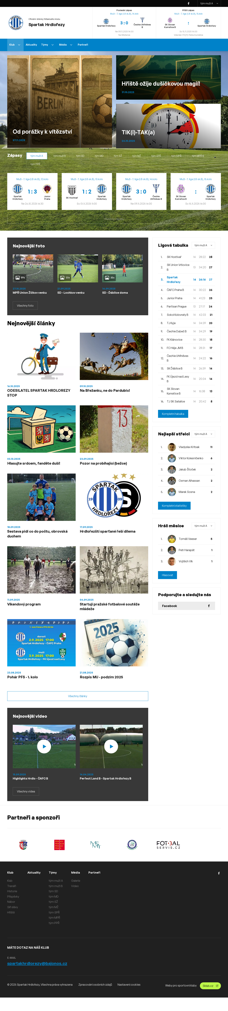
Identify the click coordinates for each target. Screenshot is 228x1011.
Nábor (11, 915)
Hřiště (11, 926)
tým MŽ (136, 155)
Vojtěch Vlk (186, 561)
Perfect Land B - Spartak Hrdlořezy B (108, 791)
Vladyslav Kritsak (189, 447)
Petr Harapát (187, 550)
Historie (12, 905)
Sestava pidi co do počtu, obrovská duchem (32, 542)
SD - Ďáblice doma (116, 293)
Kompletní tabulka (173, 414)
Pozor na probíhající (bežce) (107, 470)
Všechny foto (25, 310)
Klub (14, 44)
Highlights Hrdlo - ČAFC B (32, 791)
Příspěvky (13, 910)
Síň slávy (12, 920)
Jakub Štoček (187, 469)
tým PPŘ (35, 164)
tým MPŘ (176, 155)
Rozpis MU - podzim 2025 (105, 689)
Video (76, 899)
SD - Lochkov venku (72, 293)
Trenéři (11, 899)
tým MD (99, 155)
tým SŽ (118, 155)
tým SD (80, 155)
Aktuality (31, 44)
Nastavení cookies (129, 998)
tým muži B (59, 155)
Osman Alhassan (189, 480)
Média (65, 44)
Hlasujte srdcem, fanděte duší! (37, 470)
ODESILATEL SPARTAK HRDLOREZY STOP (30, 398)
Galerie (76, 894)
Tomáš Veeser (188, 539)
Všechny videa (26, 805)
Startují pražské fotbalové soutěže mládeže (114, 617)
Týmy (47, 44)
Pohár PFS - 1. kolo (25, 689)
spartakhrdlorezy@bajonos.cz (37, 976)
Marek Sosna (187, 492)
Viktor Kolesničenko (191, 458)
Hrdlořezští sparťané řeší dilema (111, 539)
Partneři (83, 44)
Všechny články (77, 709)
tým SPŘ (156, 155)
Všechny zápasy (114, 219)
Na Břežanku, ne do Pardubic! (109, 395)
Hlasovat (167, 575)
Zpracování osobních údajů (95, 998)
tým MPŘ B (198, 155)
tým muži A (209, 3)
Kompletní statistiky (174, 505)
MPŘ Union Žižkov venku (26, 295)
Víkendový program (26, 614)
